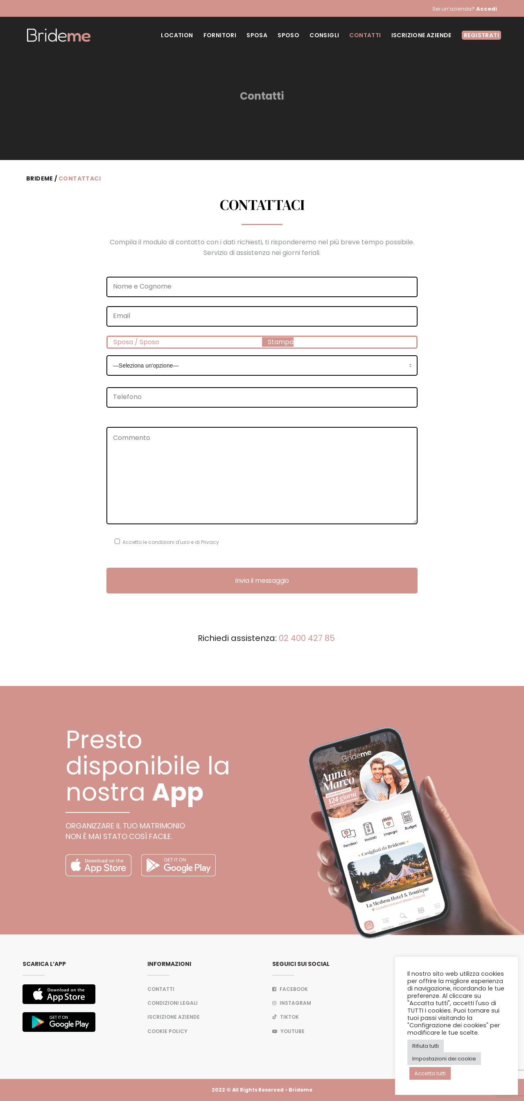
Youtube (288, 1031)
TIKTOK (285, 1016)
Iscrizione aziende (173, 1016)
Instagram (291, 1002)
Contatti (160, 989)
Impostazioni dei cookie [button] (444, 1059)
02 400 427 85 (307, 638)
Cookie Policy (167, 1031)
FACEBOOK (290, 989)
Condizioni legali (172, 1002)
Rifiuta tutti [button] (425, 1046)
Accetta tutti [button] (430, 1073)
